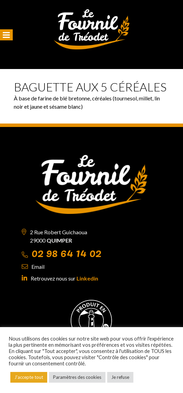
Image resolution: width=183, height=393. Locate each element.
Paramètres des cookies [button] (77, 377)
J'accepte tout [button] (28, 377)
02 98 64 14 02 (66, 252)
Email (37, 266)
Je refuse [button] (120, 377)
